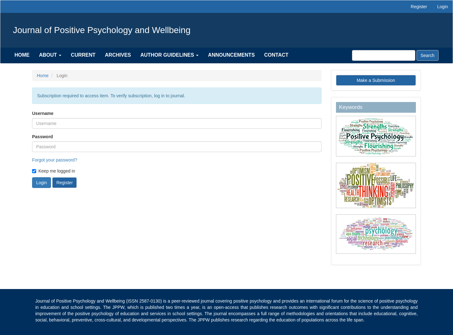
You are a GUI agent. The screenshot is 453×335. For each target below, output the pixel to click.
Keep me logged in (53, 170)
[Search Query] (383, 55)
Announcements (231, 55)
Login (442, 6)
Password (42, 136)
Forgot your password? (54, 159)
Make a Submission (376, 80)
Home (22, 55)
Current (83, 55)
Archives (118, 55)
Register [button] (64, 182)
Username (42, 113)
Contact (276, 55)
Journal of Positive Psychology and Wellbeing (101, 30)
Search (427, 55)
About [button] (50, 55)
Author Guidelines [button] (169, 55)
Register (419, 6)
